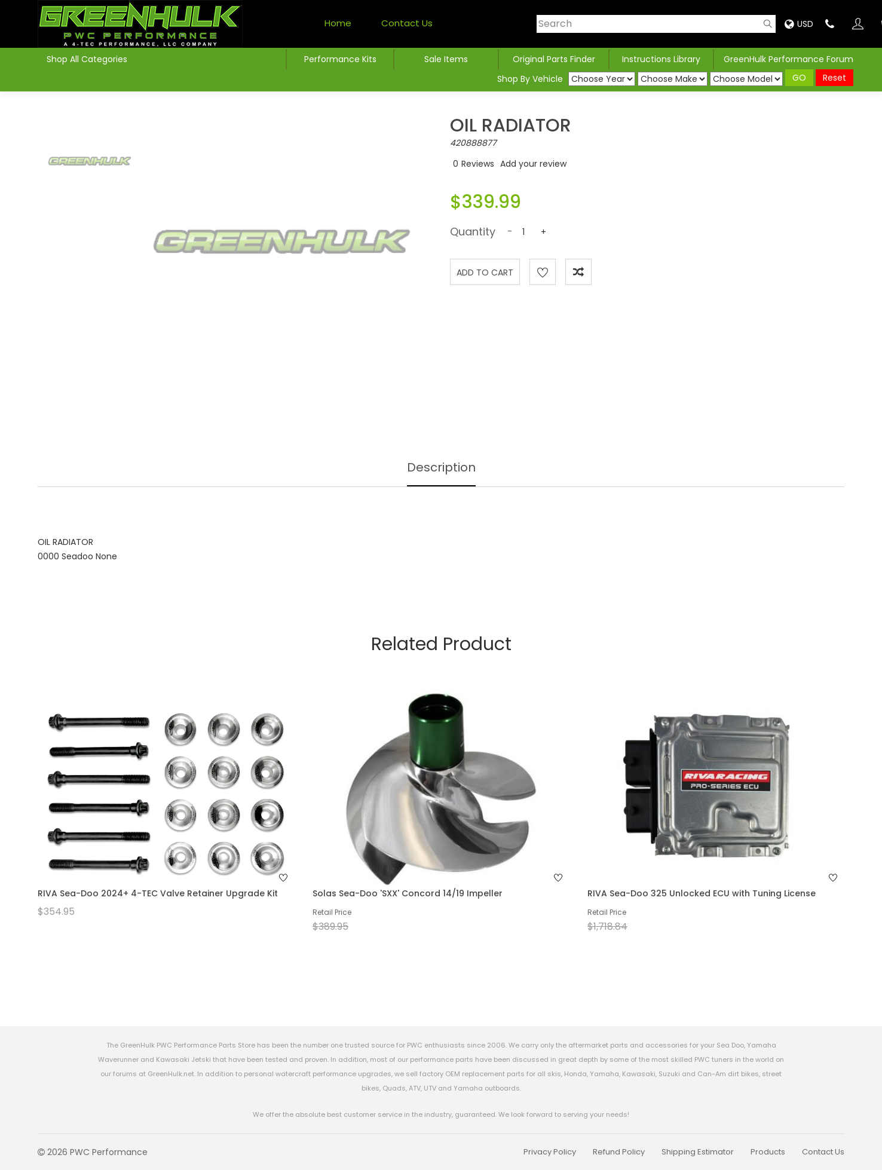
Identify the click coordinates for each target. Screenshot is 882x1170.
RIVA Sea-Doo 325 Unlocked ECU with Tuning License (701, 893)
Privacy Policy (549, 1151)
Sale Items (446, 59)
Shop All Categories (87, 59)
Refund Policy (619, 1151)
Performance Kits (340, 59)
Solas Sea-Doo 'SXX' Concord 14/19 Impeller (408, 893)
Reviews (477, 164)
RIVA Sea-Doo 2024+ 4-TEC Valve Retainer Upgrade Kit (158, 893)
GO (799, 78)
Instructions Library (661, 59)
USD (799, 24)
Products (768, 1151)
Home (337, 23)
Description (441, 467)
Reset (834, 78)
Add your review (533, 164)
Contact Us (407, 23)
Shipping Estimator (698, 1151)
